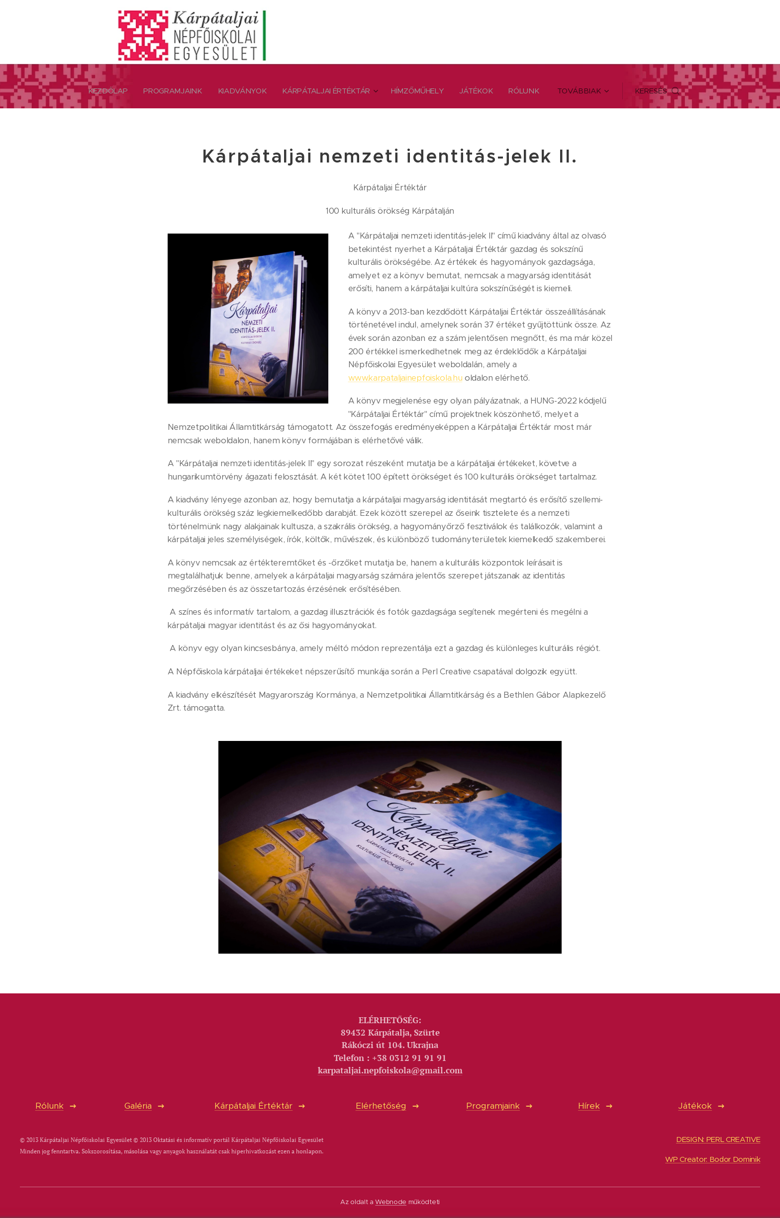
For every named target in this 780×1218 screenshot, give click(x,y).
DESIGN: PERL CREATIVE (718, 1139)
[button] (663, 91)
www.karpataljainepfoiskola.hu (405, 378)
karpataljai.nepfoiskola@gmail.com (390, 1070)
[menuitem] (106, 91)
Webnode (390, 1202)
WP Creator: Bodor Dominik (712, 1159)
